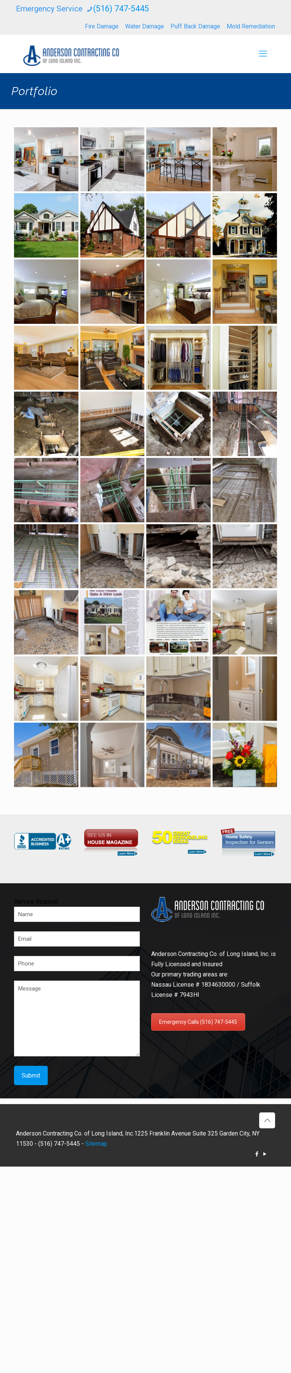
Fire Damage (102, 26)
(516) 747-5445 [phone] (121, 8)
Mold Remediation (251, 26)
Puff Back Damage (195, 26)
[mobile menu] (263, 53)
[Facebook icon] (257, 1154)
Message (77, 1018)
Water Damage (144, 26)
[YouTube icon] (265, 1154)
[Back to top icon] (267, 1120)
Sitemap (96, 1143)
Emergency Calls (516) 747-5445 (198, 1022)
